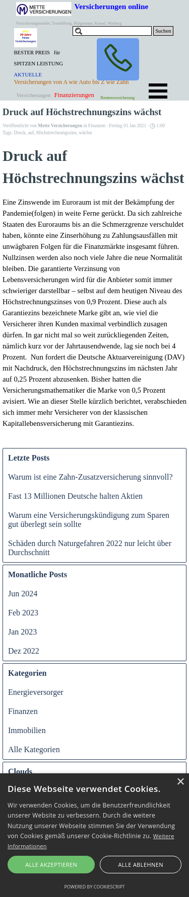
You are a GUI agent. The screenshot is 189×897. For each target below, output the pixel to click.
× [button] (180, 782)
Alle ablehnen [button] (140, 864)
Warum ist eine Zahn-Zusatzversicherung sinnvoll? (90, 477)
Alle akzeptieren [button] (51, 864)
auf (31, 132)
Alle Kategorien (34, 749)
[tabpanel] (43, 68)
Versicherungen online (112, 6)
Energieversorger (36, 692)
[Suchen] (112, 31)
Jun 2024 (22, 593)
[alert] (94, 835)
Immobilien (27, 730)
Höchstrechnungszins (56, 132)
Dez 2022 (23, 651)
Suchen (163, 31)
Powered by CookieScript (94, 886)
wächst (85, 132)
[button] (118, 59)
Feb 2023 (23, 612)
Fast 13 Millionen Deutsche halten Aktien (75, 496)
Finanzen (23, 711)
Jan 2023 (22, 631)
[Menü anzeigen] (158, 91)
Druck (19, 132)
